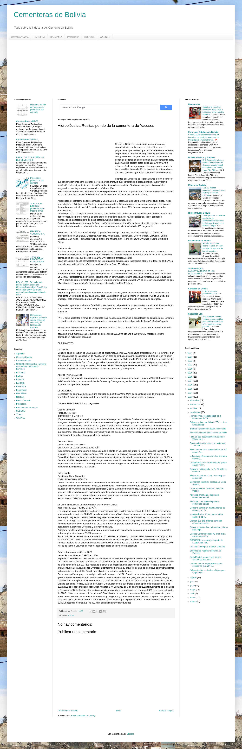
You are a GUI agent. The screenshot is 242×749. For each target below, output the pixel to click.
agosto (193, 577)
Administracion (195, 268)
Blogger (130, 734)
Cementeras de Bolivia (50, 15)
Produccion (73, 37)
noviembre (195, 404)
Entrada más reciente (68, 710)
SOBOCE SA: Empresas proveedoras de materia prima (37, 207)
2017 (190, 381)
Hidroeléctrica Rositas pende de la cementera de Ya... (205, 417)
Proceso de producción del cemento (37, 180)
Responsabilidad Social (27, 407)
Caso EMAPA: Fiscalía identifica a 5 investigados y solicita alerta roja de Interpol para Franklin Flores (203, 137)
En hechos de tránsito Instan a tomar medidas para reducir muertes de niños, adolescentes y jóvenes (212, 321)
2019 (190, 373)
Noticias (71, 615)
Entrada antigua (166, 710)
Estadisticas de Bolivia (199, 240)
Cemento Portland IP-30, (27, 121)
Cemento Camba (24, 357)
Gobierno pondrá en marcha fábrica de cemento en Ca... (207, 509)
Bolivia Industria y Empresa (201, 157)
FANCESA (39, 37)
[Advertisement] (116, 69)
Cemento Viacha (20, 37)
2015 (190, 389)
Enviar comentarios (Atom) (83, 715)
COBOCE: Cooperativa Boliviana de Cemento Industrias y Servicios (31, 366)
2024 (190, 353)
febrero (193, 601)
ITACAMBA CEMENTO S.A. (37, 232)
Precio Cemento (23, 400)
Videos (19, 414)
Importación (21, 390)
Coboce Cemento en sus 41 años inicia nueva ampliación (208, 535)
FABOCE (20, 383)
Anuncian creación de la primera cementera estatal (204, 496)
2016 (190, 385)
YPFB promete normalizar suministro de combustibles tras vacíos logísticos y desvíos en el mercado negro (213, 220)
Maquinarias (194, 104)
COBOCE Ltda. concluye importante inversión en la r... (206, 541)
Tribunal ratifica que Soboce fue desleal (208, 429)
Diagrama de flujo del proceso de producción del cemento (38, 108)
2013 (190, 397)
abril (192, 593)
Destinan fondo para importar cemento (207, 546)
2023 (190, 357)
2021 (190, 365)
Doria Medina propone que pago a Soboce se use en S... (205, 558)
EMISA (19, 376)
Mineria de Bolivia (197, 185)
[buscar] (108, 107)
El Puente (20, 372)
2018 (190, 377)
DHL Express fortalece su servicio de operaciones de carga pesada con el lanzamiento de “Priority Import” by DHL (213, 165)
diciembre (195, 400)
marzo (193, 597)
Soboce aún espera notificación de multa (208, 432)
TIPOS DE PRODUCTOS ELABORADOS (37, 259)
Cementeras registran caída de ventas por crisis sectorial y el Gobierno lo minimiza (38, 321)
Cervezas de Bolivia (198, 289)
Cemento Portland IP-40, (27, 139)
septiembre (195, 412)
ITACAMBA (56, 37)
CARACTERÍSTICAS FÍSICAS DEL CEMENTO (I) (30, 158)
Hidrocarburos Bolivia (199, 213)
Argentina (20, 353)
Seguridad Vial (195, 314)
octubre (194, 408)
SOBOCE (89, 37)
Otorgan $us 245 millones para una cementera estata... (206, 522)
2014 (190, 393)
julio (192, 581)
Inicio (118, 710)
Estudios (20, 379)
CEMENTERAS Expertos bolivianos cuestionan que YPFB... (206, 564)
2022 (190, 361)
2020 (190, 369)
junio (192, 585)
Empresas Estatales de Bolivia (203, 132)
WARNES (105, 37)
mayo (193, 589)
